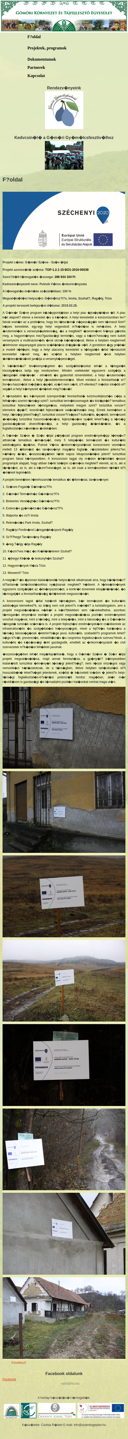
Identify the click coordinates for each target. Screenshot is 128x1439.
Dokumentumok (41, 59)
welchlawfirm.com (70, 1383)
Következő (19, 1363)
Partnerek (36, 67)
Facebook (9, 1379)
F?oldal (34, 37)
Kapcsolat (36, 75)
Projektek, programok (46, 48)
